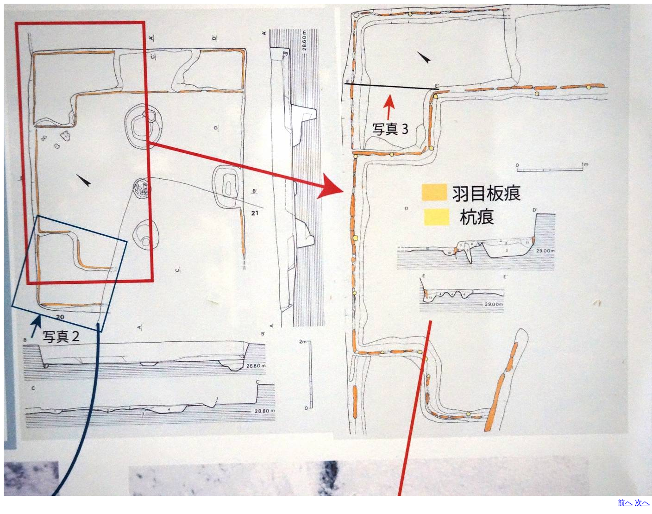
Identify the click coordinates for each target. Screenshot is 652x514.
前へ (625, 503)
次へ (642, 503)
